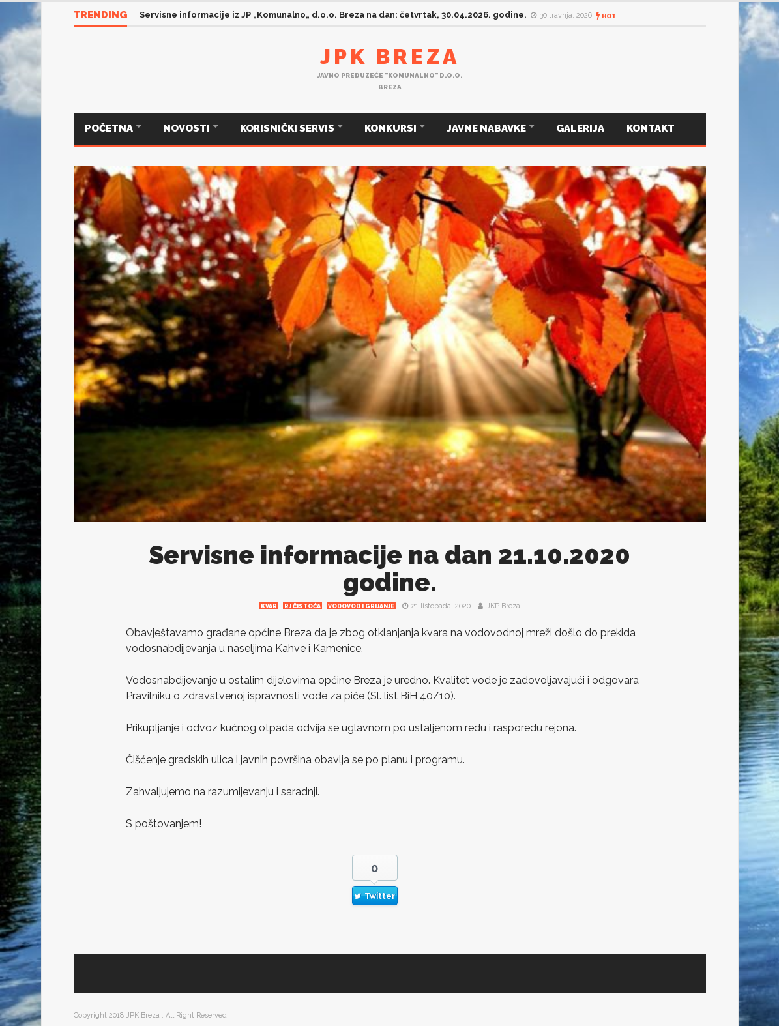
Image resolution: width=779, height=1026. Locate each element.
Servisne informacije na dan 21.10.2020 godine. (389, 568)
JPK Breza (390, 56)
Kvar (269, 606)
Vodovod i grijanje (361, 606)
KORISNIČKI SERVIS (288, 128)
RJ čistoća (302, 606)
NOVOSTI (187, 128)
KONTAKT (650, 128)
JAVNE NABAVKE (487, 128)
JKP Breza (503, 606)
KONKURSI (391, 128)
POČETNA (110, 128)
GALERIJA (580, 128)
